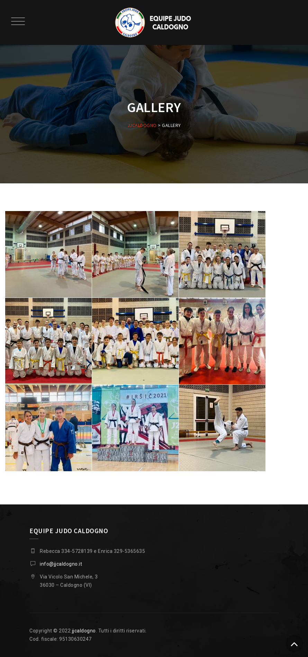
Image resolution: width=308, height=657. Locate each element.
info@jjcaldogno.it (61, 564)
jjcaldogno (84, 630)
